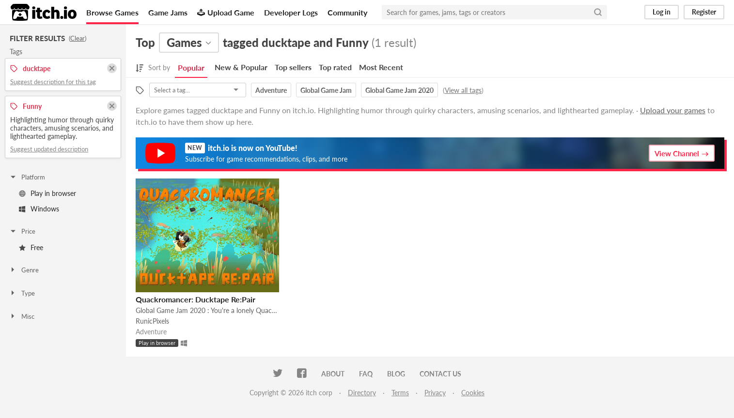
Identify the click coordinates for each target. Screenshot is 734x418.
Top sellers (293, 67)
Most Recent (381, 67)
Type (22, 293)
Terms (400, 392)
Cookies (472, 392)
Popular (191, 67)
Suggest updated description (49, 149)
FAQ (366, 374)
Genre (24, 270)
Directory (362, 392)
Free (31, 247)
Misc (21, 316)
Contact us (440, 374)
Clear (77, 38)
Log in (662, 12)
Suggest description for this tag (53, 82)
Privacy (435, 392)
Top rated (335, 67)
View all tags (463, 90)
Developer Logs (291, 12)
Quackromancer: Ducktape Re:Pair (195, 299)
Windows (39, 209)
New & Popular (241, 67)
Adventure (271, 90)
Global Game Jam (326, 90)
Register (704, 12)
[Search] (598, 12)
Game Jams (167, 12)
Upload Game (225, 12)
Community (347, 12)
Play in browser (47, 193)
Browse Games (112, 12)
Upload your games (672, 110)
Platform (27, 177)
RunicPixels (152, 321)
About (332, 374)
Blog (396, 374)
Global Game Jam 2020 (399, 90)
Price (22, 231)
